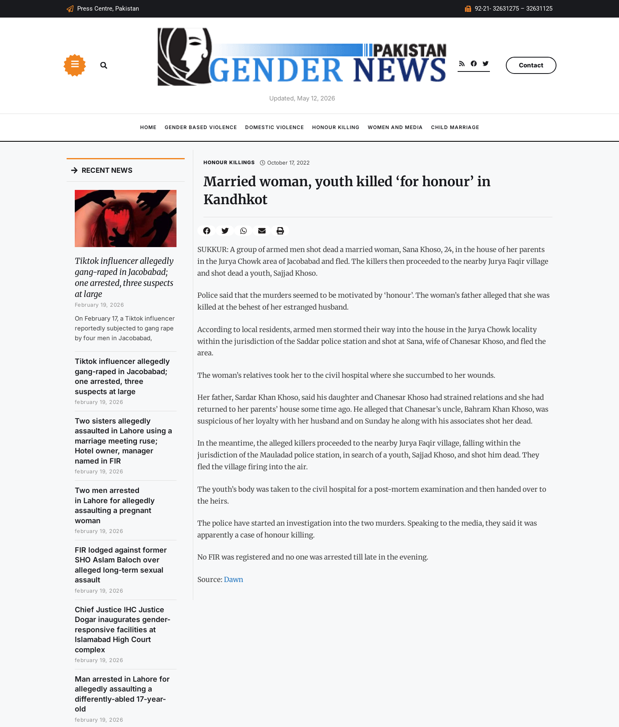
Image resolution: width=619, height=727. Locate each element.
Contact (531, 65)
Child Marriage (455, 127)
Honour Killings (229, 162)
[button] (104, 65)
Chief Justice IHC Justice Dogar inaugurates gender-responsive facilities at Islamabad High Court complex (122, 629)
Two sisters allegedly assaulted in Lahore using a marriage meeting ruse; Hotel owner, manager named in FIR (123, 441)
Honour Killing (336, 127)
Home (148, 127)
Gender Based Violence (201, 127)
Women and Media (395, 127)
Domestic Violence (274, 127)
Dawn (233, 579)
